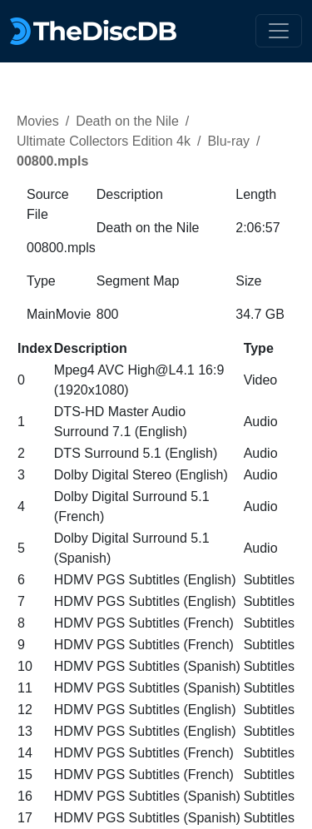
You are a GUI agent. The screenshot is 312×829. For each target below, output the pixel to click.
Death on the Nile (127, 121)
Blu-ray (228, 141)
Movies (38, 121)
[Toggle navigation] (278, 30)
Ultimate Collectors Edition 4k (104, 141)
